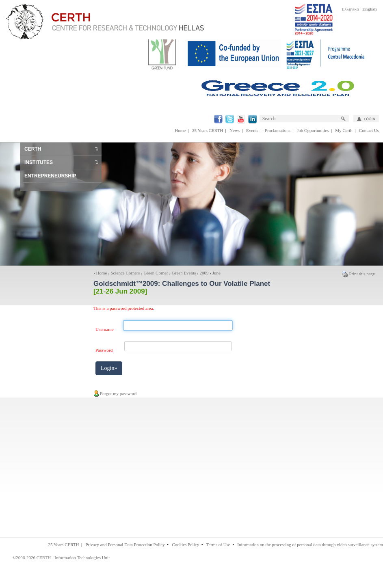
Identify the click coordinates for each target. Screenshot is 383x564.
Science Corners (125, 272)
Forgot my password (114, 393)
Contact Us (369, 130)
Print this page (358, 273)
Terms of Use (218, 544)
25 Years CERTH (207, 130)
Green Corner (155, 272)
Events (252, 130)
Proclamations (277, 130)
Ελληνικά (350, 8)
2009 (204, 272)
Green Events (184, 272)
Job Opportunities (313, 130)
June (216, 272)
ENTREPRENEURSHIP (50, 176)
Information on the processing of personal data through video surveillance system (310, 544)
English (369, 8)
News (234, 130)
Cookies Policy (185, 544)
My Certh (343, 130)
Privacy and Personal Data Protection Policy (124, 544)
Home (180, 130)
